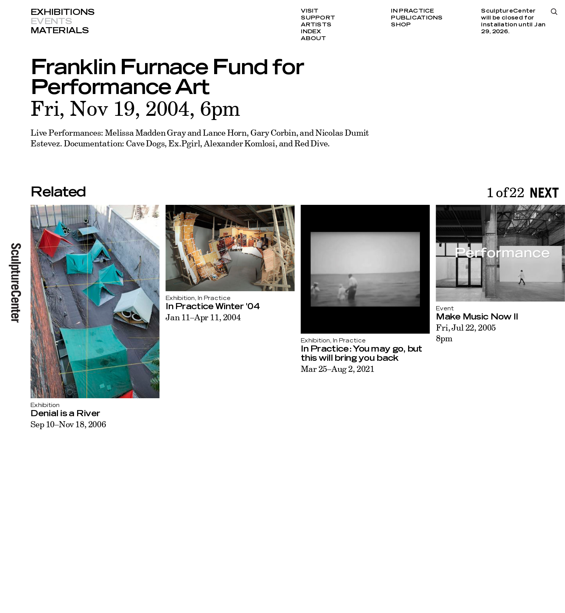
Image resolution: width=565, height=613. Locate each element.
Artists (316, 25)
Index (311, 31)
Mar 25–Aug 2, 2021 (338, 368)
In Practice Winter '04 (212, 306)
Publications (416, 18)
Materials (60, 30)
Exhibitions (63, 12)
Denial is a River (65, 413)
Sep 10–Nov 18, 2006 (68, 424)
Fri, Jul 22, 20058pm (466, 333)
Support (318, 18)
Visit (309, 11)
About (313, 38)
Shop (401, 25)
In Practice (412, 11)
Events (51, 21)
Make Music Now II (477, 317)
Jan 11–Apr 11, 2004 (203, 317)
